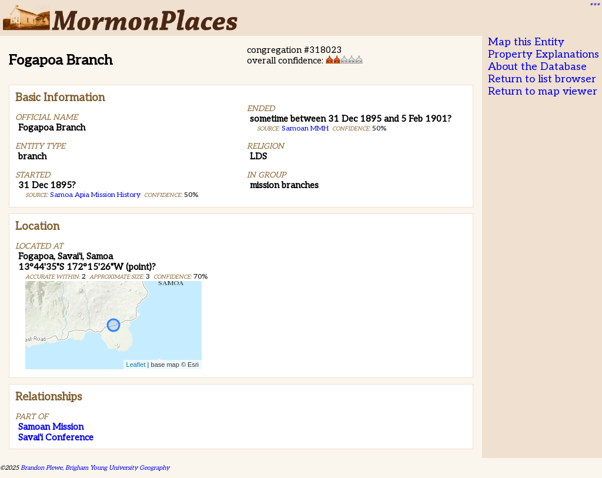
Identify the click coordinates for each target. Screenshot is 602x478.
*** (593, 6)
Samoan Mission (50, 427)
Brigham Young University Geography (117, 468)
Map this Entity (526, 42)
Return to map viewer (542, 91)
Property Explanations (543, 54)
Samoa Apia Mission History (95, 194)
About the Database (537, 67)
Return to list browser (542, 79)
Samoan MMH (305, 128)
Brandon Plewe (41, 468)
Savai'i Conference (55, 437)
